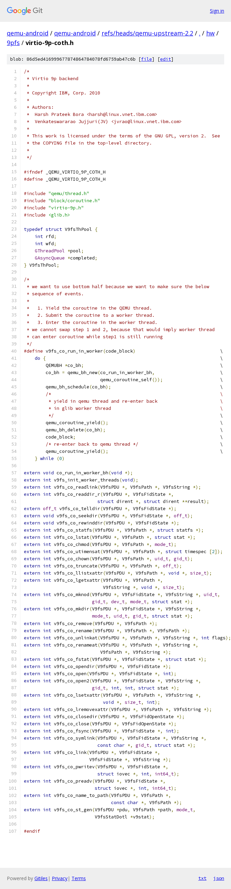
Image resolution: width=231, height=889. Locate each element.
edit (165, 59)
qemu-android (27, 33)
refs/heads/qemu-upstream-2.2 (147, 33)
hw (210, 33)
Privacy (59, 878)
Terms (79, 878)
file (146, 59)
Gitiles (41, 878)
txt (202, 878)
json (218, 878)
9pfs (13, 43)
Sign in (217, 11)
